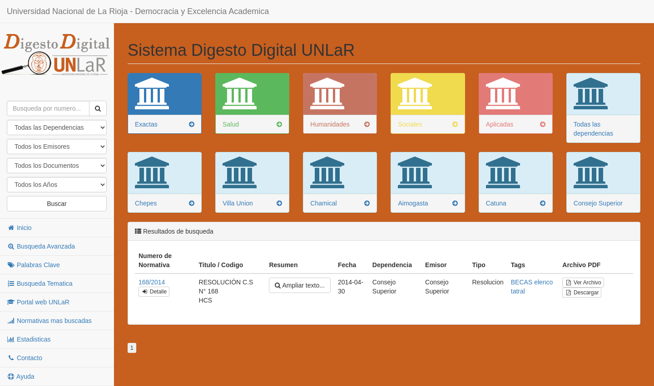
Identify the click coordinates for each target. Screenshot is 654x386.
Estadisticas (29, 339)
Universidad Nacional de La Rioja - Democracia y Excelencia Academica (138, 11)
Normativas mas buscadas (49, 320)
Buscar (57, 203)
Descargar (582, 292)
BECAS (521, 282)
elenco (543, 282)
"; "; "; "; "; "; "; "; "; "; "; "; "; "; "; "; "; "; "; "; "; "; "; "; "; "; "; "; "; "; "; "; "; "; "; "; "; (57, 184)
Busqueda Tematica (40, 283)
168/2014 (152, 282)
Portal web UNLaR (38, 302)
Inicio (19, 227)
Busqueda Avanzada (41, 246)
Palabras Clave (33, 265)
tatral (518, 291)
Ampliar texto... (299, 285)
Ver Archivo (583, 282)
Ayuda (21, 376)
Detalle (154, 291)
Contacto (24, 358)
